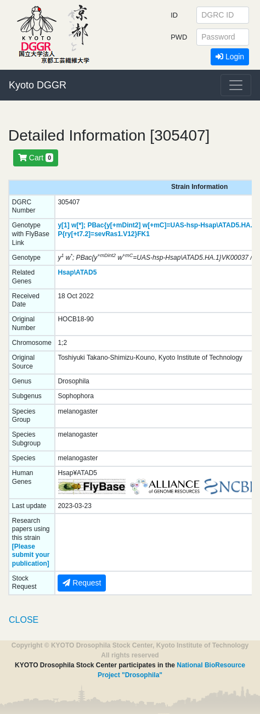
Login (230, 56)
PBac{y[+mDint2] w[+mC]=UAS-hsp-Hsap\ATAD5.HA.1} (172, 225)
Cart (35, 157)
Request (82, 582)
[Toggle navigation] (236, 85)
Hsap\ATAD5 (77, 272)
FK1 (143, 234)
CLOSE (23, 619)
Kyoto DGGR (37, 85)
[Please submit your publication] (31, 555)
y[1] (63, 225)
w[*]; (78, 225)
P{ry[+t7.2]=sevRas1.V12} (97, 234)
